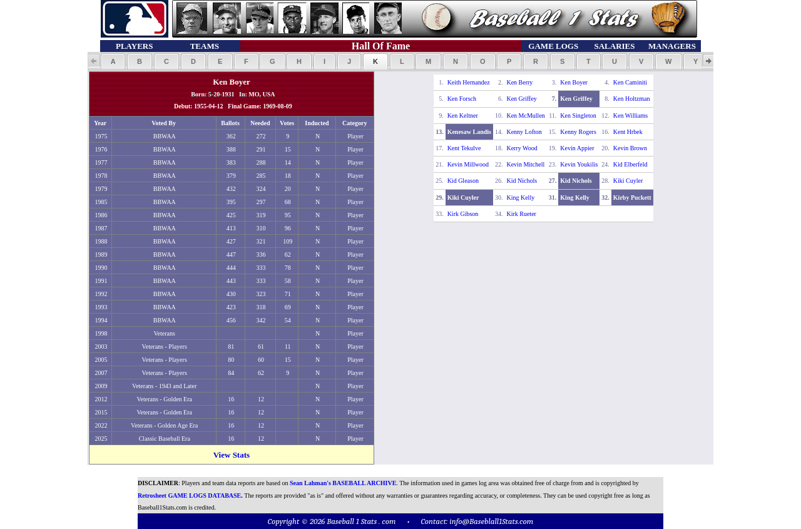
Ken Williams (630, 115)
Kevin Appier (577, 148)
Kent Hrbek (628, 131)
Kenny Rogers (578, 131)
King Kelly (520, 197)
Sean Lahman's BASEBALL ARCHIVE (343, 483)
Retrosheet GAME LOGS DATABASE (189, 495)
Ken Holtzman (631, 98)
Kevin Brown (630, 148)
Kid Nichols (521, 180)
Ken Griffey (521, 98)
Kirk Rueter (521, 213)
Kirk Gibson (463, 213)
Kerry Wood (521, 148)
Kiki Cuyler (628, 180)
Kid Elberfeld (630, 164)
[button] (113, 61)
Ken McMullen (525, 115)
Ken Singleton (578, 115)
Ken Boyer (574, 82)
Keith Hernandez (468, 82)
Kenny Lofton (523, 131)
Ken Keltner (462, 115)
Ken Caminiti (630, 82)
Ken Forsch (461, 98)
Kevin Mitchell (525, 164)
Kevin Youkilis (579, 164)
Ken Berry (519, 82)
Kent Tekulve (464, 148)
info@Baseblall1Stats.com (491, 521)
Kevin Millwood (468, 164)
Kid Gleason (463, 180)
